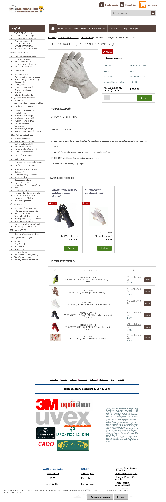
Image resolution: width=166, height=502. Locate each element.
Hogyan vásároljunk (131, 28)
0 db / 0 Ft (152, 5)
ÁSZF (52, 478)
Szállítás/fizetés (115, 28)
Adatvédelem (53, 473)
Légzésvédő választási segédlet (125, 478)
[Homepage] (54, 28)
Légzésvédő (121, 380)
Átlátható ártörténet (112, 58)
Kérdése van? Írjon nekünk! (68, 28)
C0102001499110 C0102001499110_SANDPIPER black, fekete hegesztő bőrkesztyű (88, 315)
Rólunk (84, 28)
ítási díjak (52, 484)
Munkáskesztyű (104, 380)
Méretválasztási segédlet (126, 473)
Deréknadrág (93, 380)
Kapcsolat (85, 478)
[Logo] (27, 11)
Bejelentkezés (111, 5)
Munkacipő (64, 380)
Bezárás (120, 496)
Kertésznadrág (83, 380)
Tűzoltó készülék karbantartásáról (122, 484)
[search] (151, 13)
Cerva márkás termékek (68, 37)
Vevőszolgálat (87, 473)
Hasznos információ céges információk (126, 469)
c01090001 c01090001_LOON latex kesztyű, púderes (87, 337)
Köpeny (113, 380)
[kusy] (107, 97)
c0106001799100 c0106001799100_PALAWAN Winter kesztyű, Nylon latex (88, 279)
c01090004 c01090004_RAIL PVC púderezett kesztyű (87, 291)
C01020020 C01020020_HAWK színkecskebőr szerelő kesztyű (88, 303)
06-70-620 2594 (102, 389)
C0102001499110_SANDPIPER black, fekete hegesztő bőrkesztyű (65, 193)
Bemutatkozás (87, 484)
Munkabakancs (54, 380)
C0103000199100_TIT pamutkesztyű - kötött (94, 191)
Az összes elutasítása (100, 496)
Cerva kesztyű (87, 37)
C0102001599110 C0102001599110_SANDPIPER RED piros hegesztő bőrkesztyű (87, 327)
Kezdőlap (52, 37)
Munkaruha (73, 380)
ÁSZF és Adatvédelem (97, 28)
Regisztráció (130, 5)
